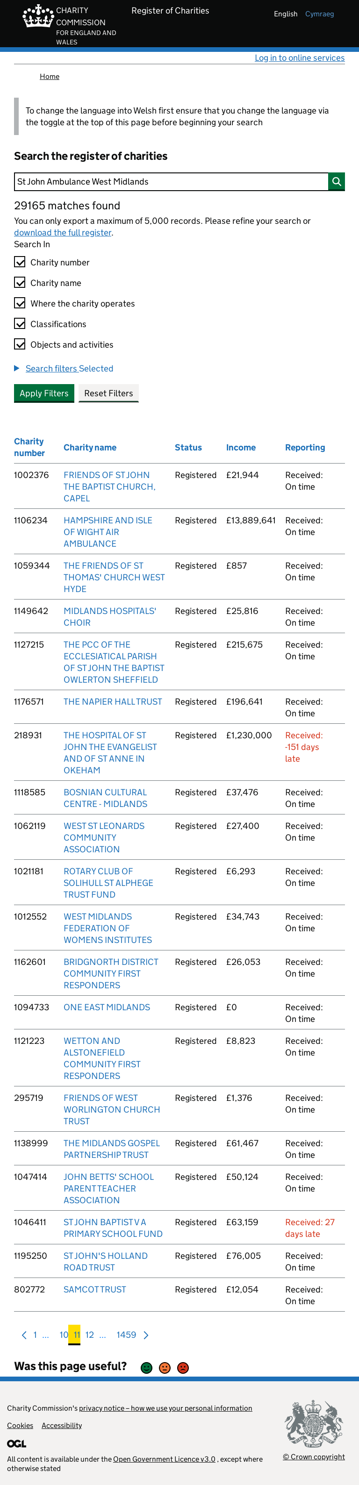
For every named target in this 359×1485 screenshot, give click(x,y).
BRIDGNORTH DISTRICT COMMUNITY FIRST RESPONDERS (111, 974)
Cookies (20, 1425)
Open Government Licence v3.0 (164, 1459)
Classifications (58, 324)
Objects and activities (72, 344)
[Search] (179, 181)
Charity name (55, 283)
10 (64, 1336)
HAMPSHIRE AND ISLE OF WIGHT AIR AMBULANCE (108, 532)
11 (77, 1336)
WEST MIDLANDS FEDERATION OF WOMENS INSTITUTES (108, 928)
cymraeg (319, 13)
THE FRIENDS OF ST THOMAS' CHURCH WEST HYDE (114, 577)
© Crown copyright (314, 1456)
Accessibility (62, 1425)
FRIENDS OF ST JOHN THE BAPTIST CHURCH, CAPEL (110, 487)
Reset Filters (108, 393)
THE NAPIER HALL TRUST (113, 701)
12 (90, 1336)
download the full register (62, 232)
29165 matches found (67, 205)
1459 (126, 1336)
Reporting (305, 447)
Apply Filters (44, 393)
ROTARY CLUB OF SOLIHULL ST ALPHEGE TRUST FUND (108, 883)
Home (49, 76)
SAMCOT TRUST (95, 1289)
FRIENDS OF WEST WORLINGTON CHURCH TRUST (112, 1109)
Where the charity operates (82, 303)
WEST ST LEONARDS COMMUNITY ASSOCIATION (104, 838)
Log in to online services (300, 57)
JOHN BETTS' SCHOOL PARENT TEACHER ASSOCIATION (108, 1188)
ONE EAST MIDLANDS (107, 1007)
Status (188, 447)
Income (241, 447)
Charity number (60, 262)
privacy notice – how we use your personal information (165, 1408)
